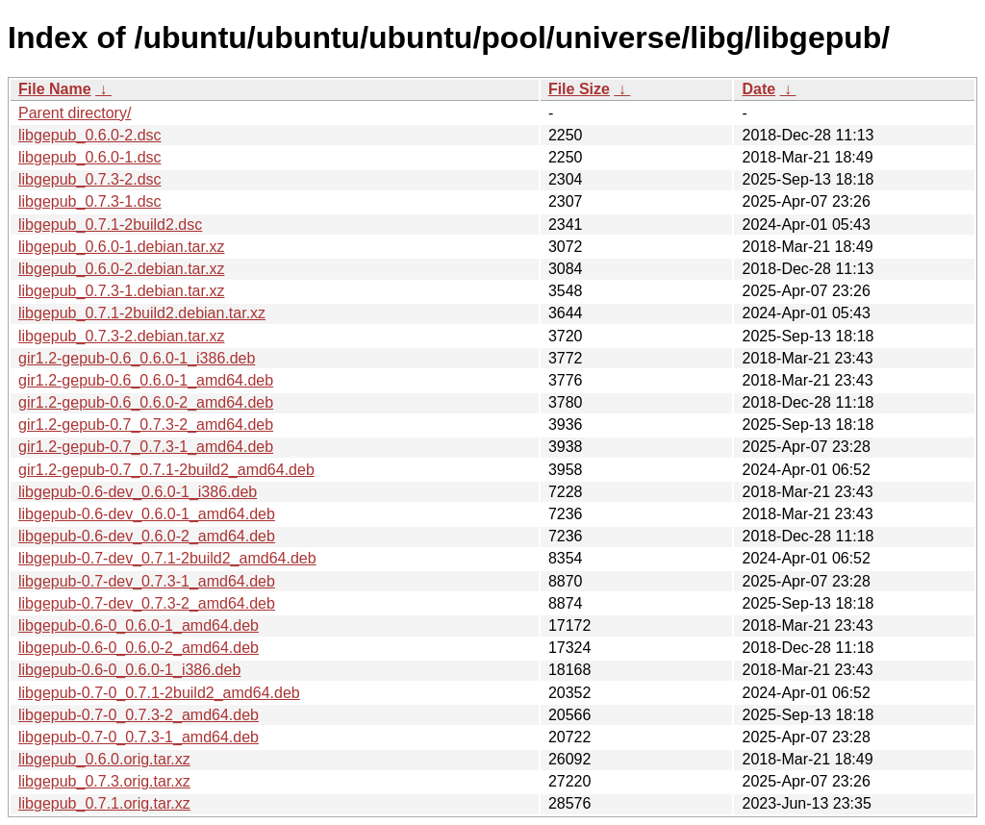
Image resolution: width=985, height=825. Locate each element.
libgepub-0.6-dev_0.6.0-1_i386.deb (137, 492)
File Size (579, 89)
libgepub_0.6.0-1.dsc (90, 157)
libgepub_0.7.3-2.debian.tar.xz (121, 336)
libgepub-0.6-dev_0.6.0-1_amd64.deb (146, 514)
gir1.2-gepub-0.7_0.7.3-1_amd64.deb (145, 446)
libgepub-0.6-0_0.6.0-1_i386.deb (129, 670)
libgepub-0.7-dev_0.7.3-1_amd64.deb (146, 581)
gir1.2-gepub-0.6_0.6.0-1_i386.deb (136, 358)
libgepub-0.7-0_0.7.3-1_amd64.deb (138, 737)
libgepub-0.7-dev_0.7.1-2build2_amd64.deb (167, 558)
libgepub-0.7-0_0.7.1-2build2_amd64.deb (159, 693)
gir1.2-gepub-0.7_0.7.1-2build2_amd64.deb (166, 470)
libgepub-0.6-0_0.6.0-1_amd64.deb (138, 625)
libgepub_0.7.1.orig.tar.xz (104, 803)
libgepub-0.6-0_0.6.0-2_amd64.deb (138, 647)
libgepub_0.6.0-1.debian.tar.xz (121, 246)
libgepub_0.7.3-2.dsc (90, 179)
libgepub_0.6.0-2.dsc (90, 135)
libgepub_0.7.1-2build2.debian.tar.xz (141, 313)
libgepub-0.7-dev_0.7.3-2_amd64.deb (146, 603)
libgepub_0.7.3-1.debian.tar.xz (121, 291)
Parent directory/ (74, 113)
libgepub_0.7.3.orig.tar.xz (104, 781)
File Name (54, 89)
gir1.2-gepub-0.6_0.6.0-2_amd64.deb (145, 402)
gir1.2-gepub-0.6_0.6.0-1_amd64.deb (145, 380)
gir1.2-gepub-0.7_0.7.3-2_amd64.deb (145, 424)
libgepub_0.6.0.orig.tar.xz (104, 759)
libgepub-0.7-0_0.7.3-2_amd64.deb (138, 715)
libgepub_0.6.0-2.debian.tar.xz (121, 269)
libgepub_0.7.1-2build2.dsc (110, 224)
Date (758, 89)
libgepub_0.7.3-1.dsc (90, 201)
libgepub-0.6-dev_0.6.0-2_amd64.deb (146, 536)
